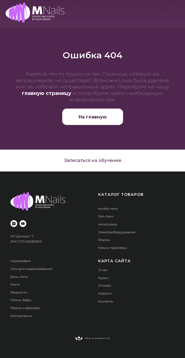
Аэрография (20, 261)
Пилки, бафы (20, 300)
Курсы (103, 278)
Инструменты (21, 316)
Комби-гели (108, 208)
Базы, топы (19, 277)
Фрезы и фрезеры (25, 308)
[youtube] (22, 223)
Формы (104, 240)
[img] (34, 12)
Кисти (15, 284)
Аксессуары (107, 224)
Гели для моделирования (31, 269)
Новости (105, 293)
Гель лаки (105, 216)
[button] (92, 160)
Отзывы (104, 285)
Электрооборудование (116, 232)
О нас (102, 270)
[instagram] (13, 223)
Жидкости (18, 292)
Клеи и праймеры (112, 248)
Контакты (105, 301)
